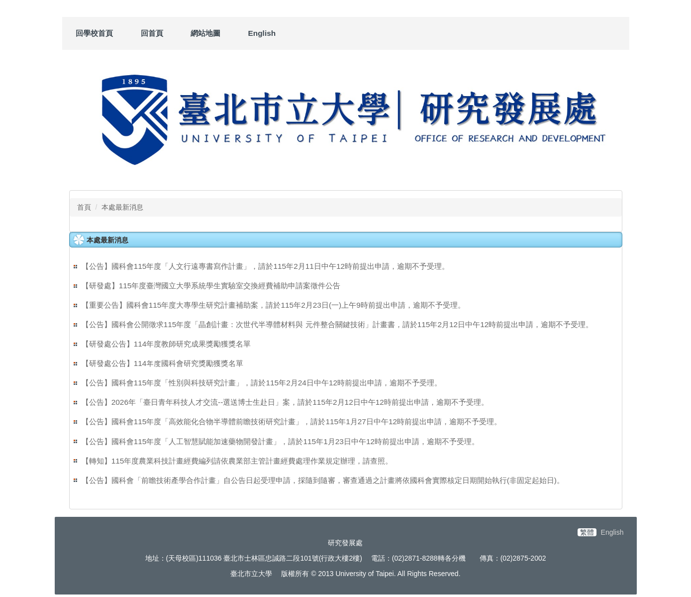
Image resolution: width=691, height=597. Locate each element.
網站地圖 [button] (205, 33)
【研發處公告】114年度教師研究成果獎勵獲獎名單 (166, 344)
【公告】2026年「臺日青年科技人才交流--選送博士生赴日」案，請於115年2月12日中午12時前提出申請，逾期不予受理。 (285, 402)
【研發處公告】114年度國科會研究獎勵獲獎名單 (163, 363)
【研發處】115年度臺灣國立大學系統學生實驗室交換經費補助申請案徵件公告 (211, 285)
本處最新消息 (122, 207)
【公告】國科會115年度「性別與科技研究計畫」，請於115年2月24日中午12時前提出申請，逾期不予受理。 (262, 382)
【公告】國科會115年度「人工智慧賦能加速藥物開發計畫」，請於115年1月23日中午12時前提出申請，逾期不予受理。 (280, 441)
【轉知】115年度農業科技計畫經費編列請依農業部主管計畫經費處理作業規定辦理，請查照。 (237, 461)
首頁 (84, 207)
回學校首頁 (94, 33)
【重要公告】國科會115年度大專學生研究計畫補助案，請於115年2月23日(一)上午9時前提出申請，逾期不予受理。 (273, 305)
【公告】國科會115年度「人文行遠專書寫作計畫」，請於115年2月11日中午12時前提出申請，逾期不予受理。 (265, 266)
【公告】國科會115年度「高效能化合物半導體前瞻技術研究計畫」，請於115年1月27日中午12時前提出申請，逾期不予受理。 (291, 421)
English (262, 33)
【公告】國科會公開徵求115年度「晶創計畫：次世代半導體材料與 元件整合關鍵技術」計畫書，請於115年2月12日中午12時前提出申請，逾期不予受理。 (337, 324)
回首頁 (152, 33)
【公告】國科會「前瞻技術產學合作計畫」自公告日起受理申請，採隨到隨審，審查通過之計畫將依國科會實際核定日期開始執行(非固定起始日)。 (323, 480)
